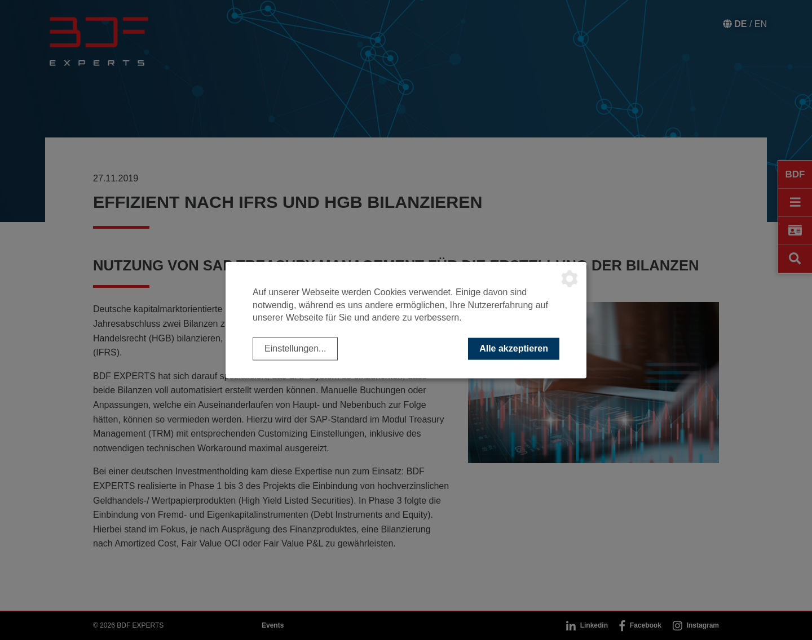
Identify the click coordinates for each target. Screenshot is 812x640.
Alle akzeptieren (513, 348)
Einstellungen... (295, 348)
